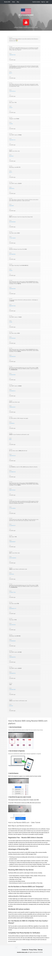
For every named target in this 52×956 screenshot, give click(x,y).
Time (10, 58)
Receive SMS (7, 1)
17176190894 (12, 508)
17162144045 (12, 238)
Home (14, 1)
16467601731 (12, 139)
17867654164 (12, 455)
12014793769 (12, 624)
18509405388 (12, 288)
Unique (10, 270)
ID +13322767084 (26, 15)
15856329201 (12, 407)
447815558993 (12, 558)
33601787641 (12, 490)
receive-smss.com (22, 952)
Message (10, 37)
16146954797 (12, 525)
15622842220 (12, 356)
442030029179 (12, 608)
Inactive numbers (36, 1)
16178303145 (12, 471)
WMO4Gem (11, 188)
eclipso (10, 107)
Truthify (11, 123)
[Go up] (16, 947)
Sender (10, 53)
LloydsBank (11, 423)
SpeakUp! (11, 156)
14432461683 (12, 689)
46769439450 (12, 221)
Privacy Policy (33, 949)
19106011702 (12, 592)
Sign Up (43, 1)
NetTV (10, 73)
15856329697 (12, 541)
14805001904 (12, 54)
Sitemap (40, 949)
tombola (11, 705)
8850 (10, 439)
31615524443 (12, 338)
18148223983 (12, 374)
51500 (10, 322)
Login (47, 1)
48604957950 (12, 305)
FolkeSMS (11, 205)
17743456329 (12, 641)
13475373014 (12, 91)
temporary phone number (18, 854)
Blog (18, 1)
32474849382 (12, 254)
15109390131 (12, 391)
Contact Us (25, 949)
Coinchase (11, 574)
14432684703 (12, 657)
